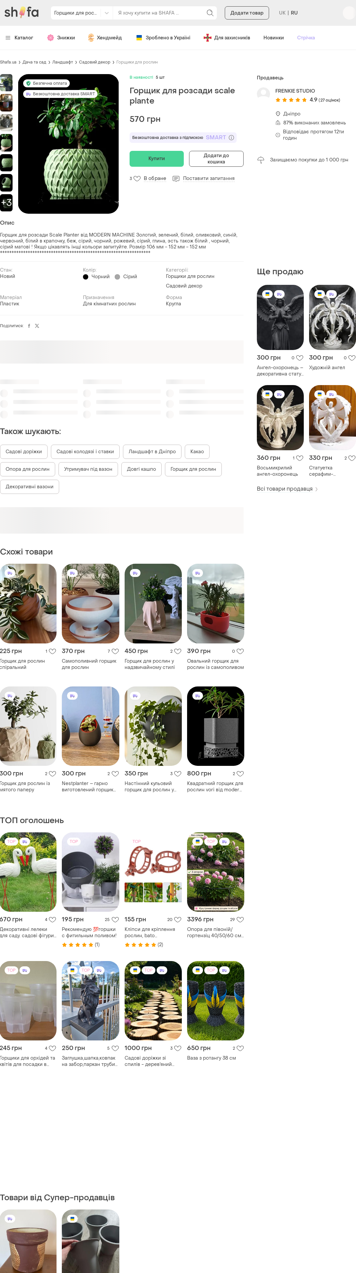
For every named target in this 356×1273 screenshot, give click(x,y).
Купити (156, 158)
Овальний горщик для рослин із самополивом (215, 664)
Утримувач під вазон (88, 469)
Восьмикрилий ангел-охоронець (277, 471)
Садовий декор (94, 62)
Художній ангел (327, 368)
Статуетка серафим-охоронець (322, 471)
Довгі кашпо (141, 469)
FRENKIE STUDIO (295, 91)
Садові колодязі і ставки (85, 452)
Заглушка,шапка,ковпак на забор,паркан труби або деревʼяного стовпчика (88, 1061)
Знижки (61, 38)
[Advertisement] (306, 215)
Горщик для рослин (193, 469)
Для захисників (227, 38)
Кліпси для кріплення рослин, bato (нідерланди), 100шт (150, 932)
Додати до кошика (216, 159)
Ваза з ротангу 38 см (211, 1058)
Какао (197, 452)
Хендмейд (105, 38)
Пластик (9, 304)
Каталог (19, 38)
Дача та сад (34, 62)
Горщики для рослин (137, 62)
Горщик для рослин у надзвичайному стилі (150, 664)
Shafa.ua (8, 62)
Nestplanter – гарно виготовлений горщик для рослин (87, 786)
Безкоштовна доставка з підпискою (183, 138)
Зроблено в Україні (162, 38)
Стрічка (306, 38)
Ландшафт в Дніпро (152, 452)
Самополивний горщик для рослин (89, 664)
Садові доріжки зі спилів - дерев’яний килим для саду (148, 1061)
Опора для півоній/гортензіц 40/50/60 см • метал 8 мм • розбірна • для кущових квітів (215, 932)
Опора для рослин (28, 469)
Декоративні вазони (30, 487)
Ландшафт (62, 62)
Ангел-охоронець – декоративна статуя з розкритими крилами (280, 371)
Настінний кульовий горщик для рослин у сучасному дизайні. (149, 786)
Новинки (273, 38)
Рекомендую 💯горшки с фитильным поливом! (89, 932)
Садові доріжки (24, 452)
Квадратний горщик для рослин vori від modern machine (215, 786)
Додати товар (246, 13)
